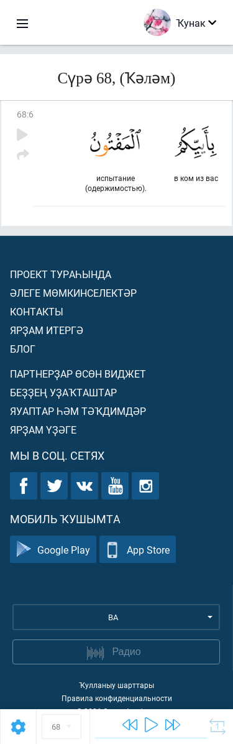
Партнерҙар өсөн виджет (78, 373)
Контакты (36, 311)
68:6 (25, 114)
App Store (138, 549)
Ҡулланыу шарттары (116, 685)
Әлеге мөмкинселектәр (73, 292)
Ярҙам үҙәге (43, 429)
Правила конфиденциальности (117, 698)
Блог (22, 348)
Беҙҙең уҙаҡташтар (63, 392)
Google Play (53, 549)
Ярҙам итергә (46, 330)
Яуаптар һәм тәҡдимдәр (78, 410)
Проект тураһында (60, 274)
